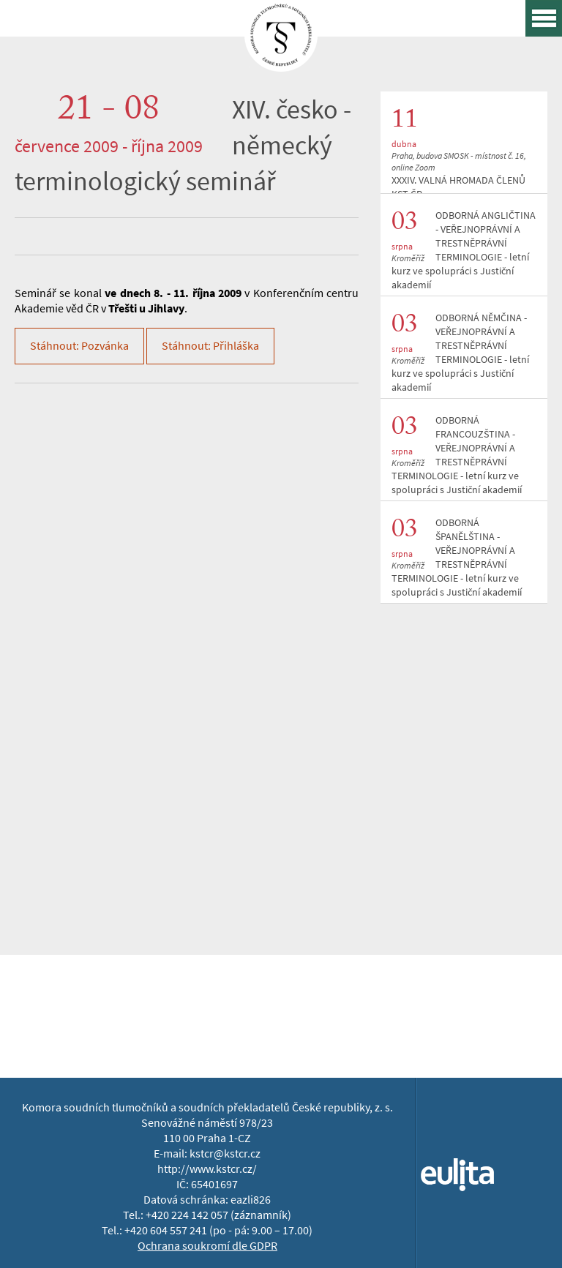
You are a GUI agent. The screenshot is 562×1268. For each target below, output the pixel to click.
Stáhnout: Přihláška (210, 345)
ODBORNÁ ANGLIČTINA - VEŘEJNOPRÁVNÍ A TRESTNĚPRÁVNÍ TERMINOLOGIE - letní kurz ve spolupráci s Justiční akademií (463, 250)
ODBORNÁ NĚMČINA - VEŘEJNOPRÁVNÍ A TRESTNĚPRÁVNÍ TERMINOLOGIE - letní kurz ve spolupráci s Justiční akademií (460, 352)
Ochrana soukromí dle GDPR (207, 1245)
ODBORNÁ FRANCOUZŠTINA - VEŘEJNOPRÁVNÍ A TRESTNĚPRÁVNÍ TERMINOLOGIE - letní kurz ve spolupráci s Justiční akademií (456, 455)
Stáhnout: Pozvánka (79, 345)
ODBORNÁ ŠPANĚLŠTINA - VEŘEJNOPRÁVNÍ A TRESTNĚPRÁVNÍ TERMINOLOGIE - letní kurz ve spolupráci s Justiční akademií (456, 557)
